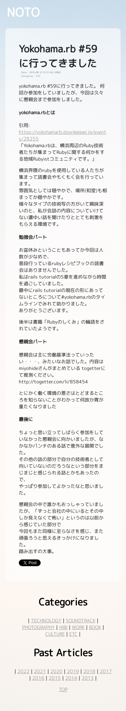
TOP (63, 689)
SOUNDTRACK (80, 620)
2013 (88, 678)
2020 (56, 671)
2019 (73, 671)
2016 (38, 678)
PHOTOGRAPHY (38, 627)
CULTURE (55, 634)
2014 (71, 678)
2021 (40, 671)
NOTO (23, 12)
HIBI (63, 627)
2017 (106, 671)
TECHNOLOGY (46, 620)
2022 (23, 671)
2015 (55, 678)
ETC (73, 634)
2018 (89, 671)
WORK (78, 627)
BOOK (95, 627)
